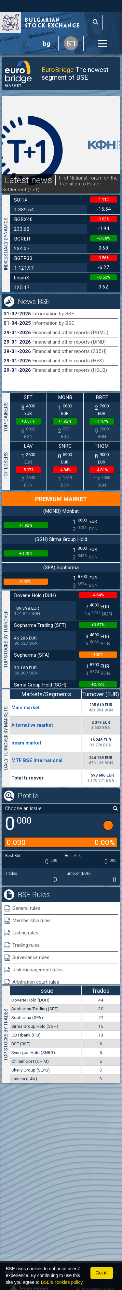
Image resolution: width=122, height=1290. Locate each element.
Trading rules (26, 945)
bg (46, 43)
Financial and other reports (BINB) (69, 342)
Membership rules (31, 920)
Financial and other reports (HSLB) (69, 370)
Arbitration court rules (35, 982)
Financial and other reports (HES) (68, 361)
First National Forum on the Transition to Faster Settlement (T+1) (60, 184)
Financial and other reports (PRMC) (70, 332)
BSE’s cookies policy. (62, 1282)
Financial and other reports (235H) (69, 351)
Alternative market (32, 725)
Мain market (25, 707)
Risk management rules (37, 970)
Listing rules (25, 933)
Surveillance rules (30, 957)
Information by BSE (53, 314)
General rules (26, 908)
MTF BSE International (36, 760)
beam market (26, 743)
